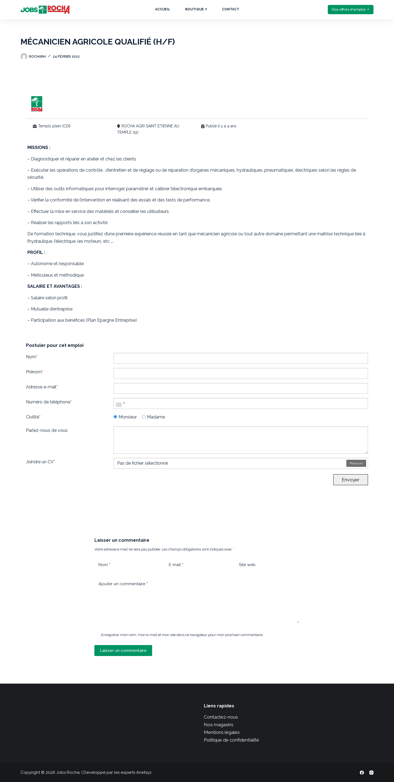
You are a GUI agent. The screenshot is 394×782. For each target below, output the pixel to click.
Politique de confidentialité (231, 740)
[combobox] (120, 403)
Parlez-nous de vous (47, 430)
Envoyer (351, 479)
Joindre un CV (40, 461)
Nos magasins (218, 724)
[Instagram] (371, 773)
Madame (153, 417)
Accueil (162, 9)
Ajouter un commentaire (123, 584)
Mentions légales (222, 732)
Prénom (34, 371)
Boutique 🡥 (196, 9)
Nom (31, 356)
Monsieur (125, 417)
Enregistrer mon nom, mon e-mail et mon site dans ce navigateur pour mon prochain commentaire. (182, 635)
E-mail (176, 564)
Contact (230, 9)
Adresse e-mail (42, 386)
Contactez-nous (221, 717)
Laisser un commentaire (123, 650)
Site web (247, 564)
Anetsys (143, 772)
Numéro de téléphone (49, 402)
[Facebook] (362, 773)
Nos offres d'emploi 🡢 (350, 9)
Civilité (33, 417)
